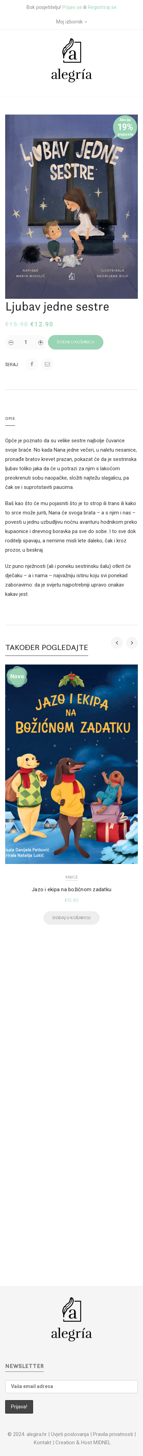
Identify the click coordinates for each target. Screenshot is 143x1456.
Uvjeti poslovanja (70, 1434)
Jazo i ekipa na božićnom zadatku (71, 889)
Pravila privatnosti (113, 1434)
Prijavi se (72, 7)
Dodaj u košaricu (75, 342)
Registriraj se (102, 7)
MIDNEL (102, 1442)
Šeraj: (12, 364)
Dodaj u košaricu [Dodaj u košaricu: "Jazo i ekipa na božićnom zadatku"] (71, 917)
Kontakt (42, 1442)
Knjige (71, 877)
